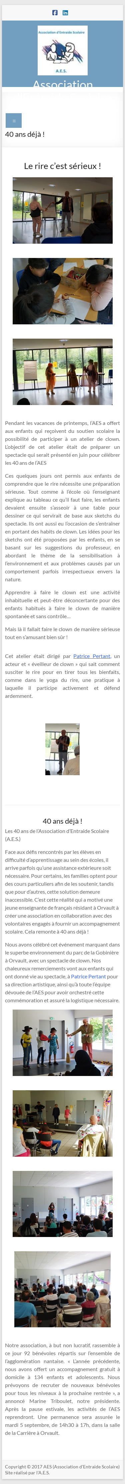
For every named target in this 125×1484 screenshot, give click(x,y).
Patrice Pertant (88, 976)
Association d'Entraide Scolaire (62, 91)
